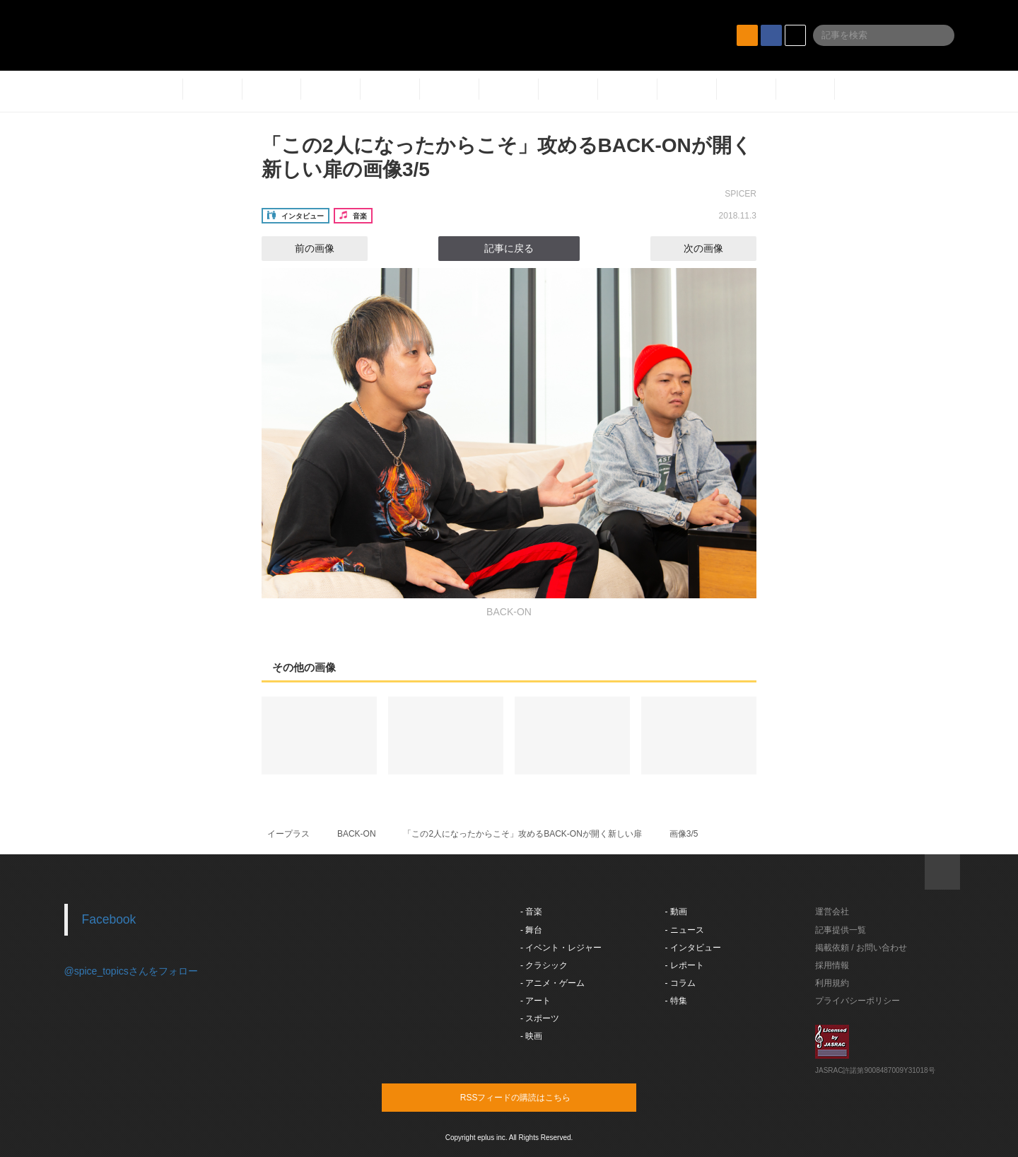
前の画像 (301, 248)
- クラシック (544, 965)
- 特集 (676, 1001)
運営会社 (832, 912)
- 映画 (531, 1036)
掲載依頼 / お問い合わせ (861, 948)
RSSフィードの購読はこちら (536, 1097)
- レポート (684, 965)
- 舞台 (531, 930)
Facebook (109, 919)
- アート (535, 1001)
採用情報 (832, 965)
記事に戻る (509, 248)
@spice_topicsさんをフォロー (131, 971)
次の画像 (716, 248)
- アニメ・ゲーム (552, 983)
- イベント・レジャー (561, 948)
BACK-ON (356, 834)
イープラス (288, 834)
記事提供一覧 (840, 930)
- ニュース (684, 930)
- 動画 (676, 912)
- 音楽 (531, 912)
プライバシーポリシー (857, 1001)
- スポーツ (539, 1018)
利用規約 (832, 983)
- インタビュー (693, 948)
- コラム (680, 983)
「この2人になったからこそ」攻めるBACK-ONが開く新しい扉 (522, 834)
